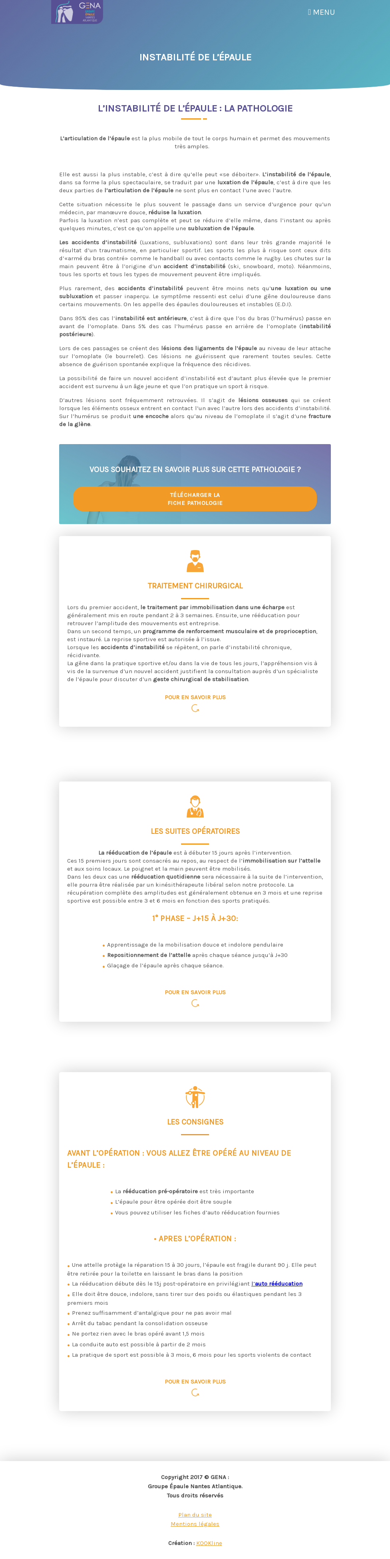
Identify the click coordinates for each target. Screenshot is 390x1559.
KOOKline (209, 1543)
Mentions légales (195, 1523)
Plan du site (195, 1514)
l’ (276, 1283)
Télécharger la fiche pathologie (195, 498)
